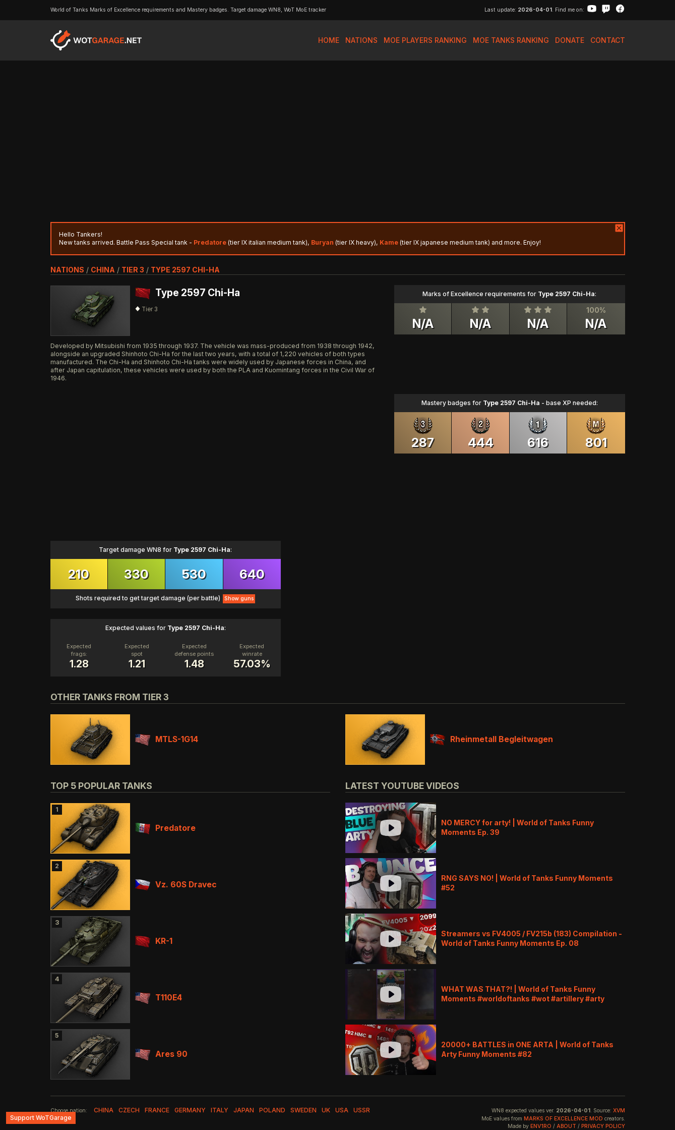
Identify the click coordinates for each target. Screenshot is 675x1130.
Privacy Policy (603, 1126)
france (157, 1110)
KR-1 (153, 941)
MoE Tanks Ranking (511, 40)
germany (190, 1110)
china (103, 269)
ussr (361, 1110)
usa (341, 1110)
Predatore (165, 828)
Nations (361, 40)
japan (243, 1110)
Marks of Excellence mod (563, 1118)
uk (326, 1110)
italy (219, 1110)
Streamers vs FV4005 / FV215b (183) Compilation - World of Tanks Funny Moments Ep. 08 (531, 938)
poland (272, 1110)
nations (67, 269)
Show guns (239, 598)
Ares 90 (161, 1054)
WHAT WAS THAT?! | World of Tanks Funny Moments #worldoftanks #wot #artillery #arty (522, 993)
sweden (303, 1110)
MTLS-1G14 (166, 739)
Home (328, 40)
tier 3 (132, 269)
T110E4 (158, 997)
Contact (607, 40)
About (566, 1126)
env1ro (540, 1126)
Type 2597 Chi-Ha (185, 269)
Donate (569, 40)
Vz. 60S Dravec (176, 884)
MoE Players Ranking (425, 40)
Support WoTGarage (41, 1117)
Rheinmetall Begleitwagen (491, 739)
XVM (619, 1110)
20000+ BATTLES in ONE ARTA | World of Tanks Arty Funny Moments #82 (527, 1049)
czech (129, 1110)
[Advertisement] (337, 141)
